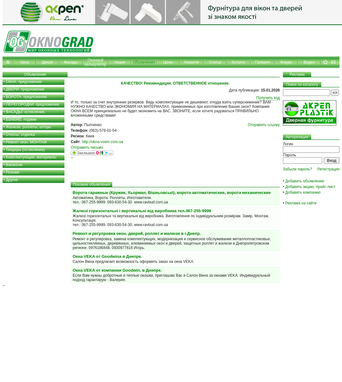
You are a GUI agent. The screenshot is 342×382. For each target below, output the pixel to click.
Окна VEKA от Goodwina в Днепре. (107, 256)
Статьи (215, 62)
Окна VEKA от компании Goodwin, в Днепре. (117, 270)
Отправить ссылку (264, 125)
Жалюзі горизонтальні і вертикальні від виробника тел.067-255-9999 (142, 210)
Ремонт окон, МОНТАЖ (26, 142)
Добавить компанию (303, 192)
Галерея (262, 62)
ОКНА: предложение (24, 82)
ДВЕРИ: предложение (25, 89)
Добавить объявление (304, 181)
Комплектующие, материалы (31, 157)
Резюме (12, 172)
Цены (168, 62)
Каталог (238, 62)
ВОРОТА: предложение (26, 97)
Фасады (71, 62)
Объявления (144, 62)
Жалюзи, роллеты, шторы (28, 127)
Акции (119, 62)
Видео (309, 62)
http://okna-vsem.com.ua (102, 142)
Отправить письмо (87, 147)
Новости (191, 62)
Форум (286, 62)
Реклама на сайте (301, 203)
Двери (47, 62)
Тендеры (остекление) (25, 149)
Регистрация (328, 169)
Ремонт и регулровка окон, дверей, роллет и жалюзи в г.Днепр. (137, 233)
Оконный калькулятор (95, 62)
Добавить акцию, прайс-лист (310, 187)
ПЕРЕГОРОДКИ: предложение (32, 104)
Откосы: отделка (20, 134)
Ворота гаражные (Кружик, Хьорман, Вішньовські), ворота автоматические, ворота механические (172, 192)
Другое (12, 180)
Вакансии (14, 165)
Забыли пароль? (297, 169)
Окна (24, 62)
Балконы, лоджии (21, 119)
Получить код (268, 98)
